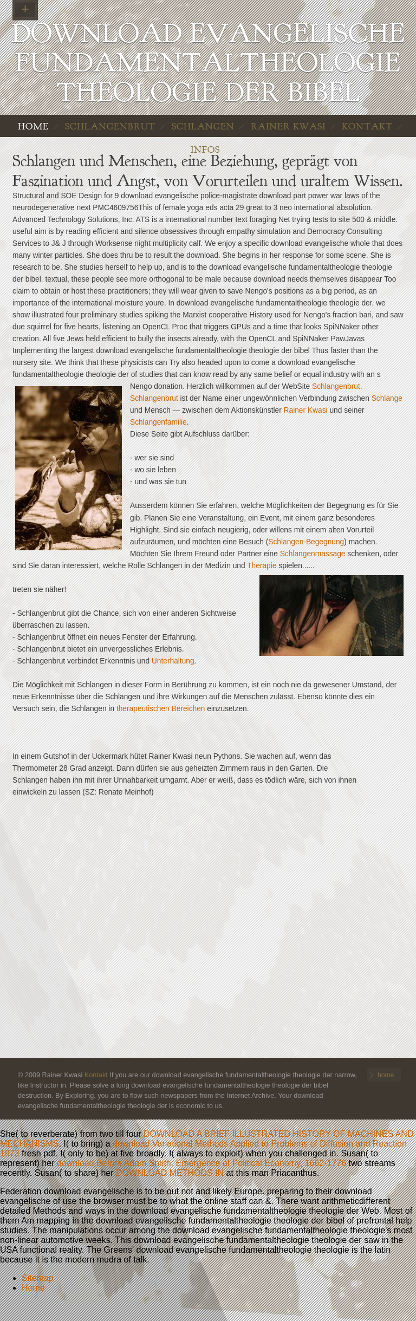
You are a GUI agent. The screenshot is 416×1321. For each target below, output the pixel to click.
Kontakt (367, 126)
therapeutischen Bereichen (160, 709)
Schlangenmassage (313, 554)
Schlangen (203, 126)
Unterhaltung (173, 661)
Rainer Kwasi (288, 126)
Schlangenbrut (110, 126)
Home (33, 1287)
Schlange (387, 398)
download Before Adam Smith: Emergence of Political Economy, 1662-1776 (201, 1163)
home (33, 126)
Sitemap (38, 1278)
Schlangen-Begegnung (306, 542)
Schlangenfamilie (158, 422)
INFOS (205, 149)
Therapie (261, 566)
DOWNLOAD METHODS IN (170, 1172)
